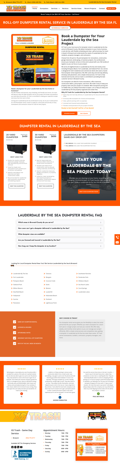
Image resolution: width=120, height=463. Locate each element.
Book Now (111, 8)
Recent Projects (90, 8)
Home (35, 8)
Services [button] (54, 8)
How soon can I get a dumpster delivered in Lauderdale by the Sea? (43, 228)
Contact (102, 8)
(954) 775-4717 (30, 438)
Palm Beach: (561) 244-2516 (55, 2)
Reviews (65, 8)
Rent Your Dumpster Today (89, 191)
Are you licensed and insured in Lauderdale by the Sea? (39, 240)
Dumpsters (44, 8)
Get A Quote (84, 113)
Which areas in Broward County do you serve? (36, 222)
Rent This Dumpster (17, 186)
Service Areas (76, 8)
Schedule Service (60, 28)
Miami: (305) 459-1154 (34, 2)
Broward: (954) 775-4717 (14, 2)
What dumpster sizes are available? (31, 234)
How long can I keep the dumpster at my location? (37, 246)
